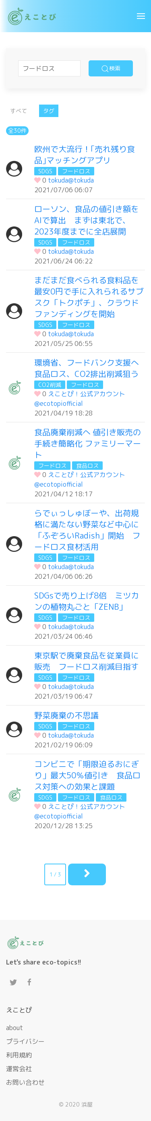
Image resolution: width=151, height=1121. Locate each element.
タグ (48, 111)
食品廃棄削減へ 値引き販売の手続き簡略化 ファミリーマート (87, 443)
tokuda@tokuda (71, 180)
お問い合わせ (25, 1082)
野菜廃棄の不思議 (66, 715)
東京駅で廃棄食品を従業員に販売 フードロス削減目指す (86, 661)
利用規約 (19, 1055)
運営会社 (19, 1068)
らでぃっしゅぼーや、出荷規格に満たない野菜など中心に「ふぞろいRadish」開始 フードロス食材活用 (87, 529)
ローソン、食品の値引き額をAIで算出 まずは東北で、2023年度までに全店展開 (86, 220)
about (14, 1027)
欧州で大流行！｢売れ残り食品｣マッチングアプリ (84, 154)
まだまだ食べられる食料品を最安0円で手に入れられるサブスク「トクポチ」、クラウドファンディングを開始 (89, 296)
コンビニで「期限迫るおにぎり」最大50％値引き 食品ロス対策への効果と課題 (87, 775)
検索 (110, 68)
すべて (18, 111)
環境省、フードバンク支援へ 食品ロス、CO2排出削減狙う (90, 368)
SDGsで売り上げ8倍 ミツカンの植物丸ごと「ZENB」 (86, 601)
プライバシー (25, 1041)
